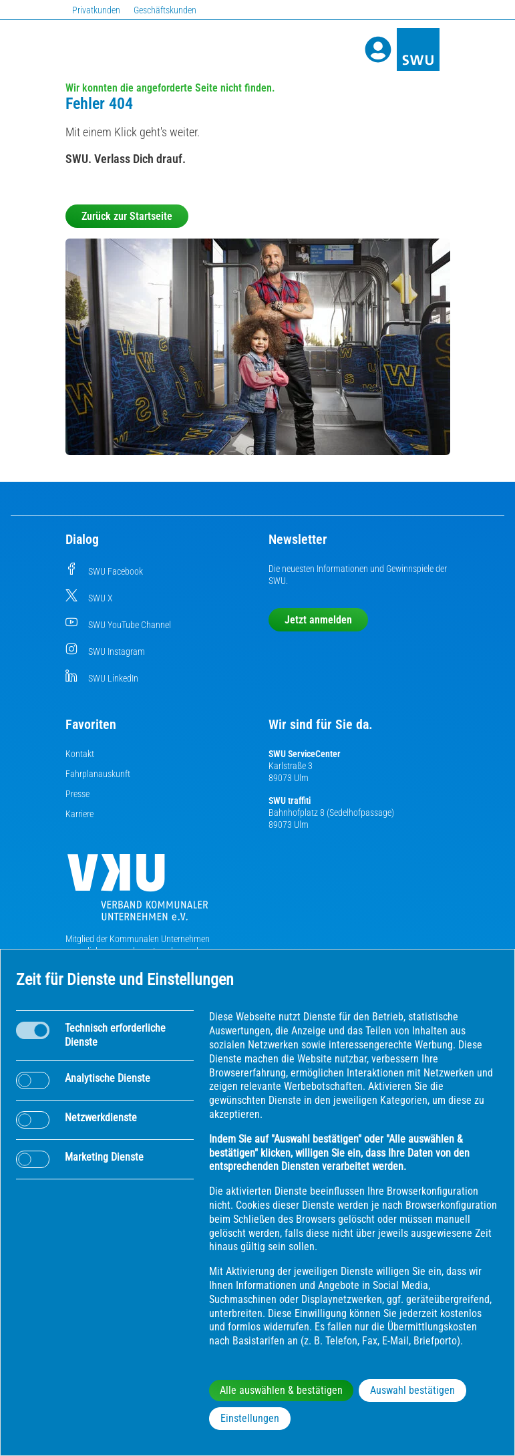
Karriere (79, 814)
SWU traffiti (290, 800)
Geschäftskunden (165, 10)
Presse (77, 793)
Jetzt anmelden (318, 619)
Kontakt (79, 753)
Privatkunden (96, 10)
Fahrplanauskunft (97, 773)
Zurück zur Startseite (126, 216)
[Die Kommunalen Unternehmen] (137, 892)
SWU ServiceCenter (305, 753)
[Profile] (378, 49)
